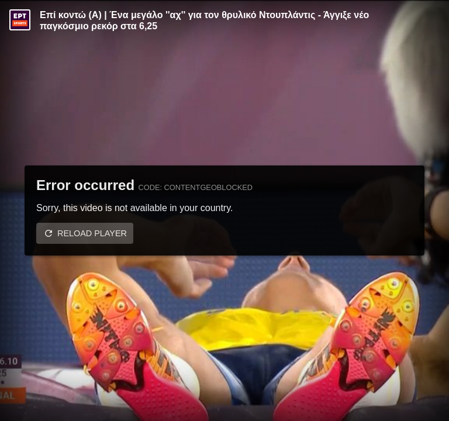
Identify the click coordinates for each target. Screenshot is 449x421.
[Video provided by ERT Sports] (19, 19)
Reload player (92, 233)
